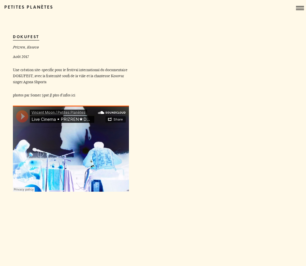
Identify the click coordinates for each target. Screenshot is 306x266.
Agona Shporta (34, 82)
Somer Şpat (39, 95)
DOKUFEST (23, 76)
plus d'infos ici (64, 95)
